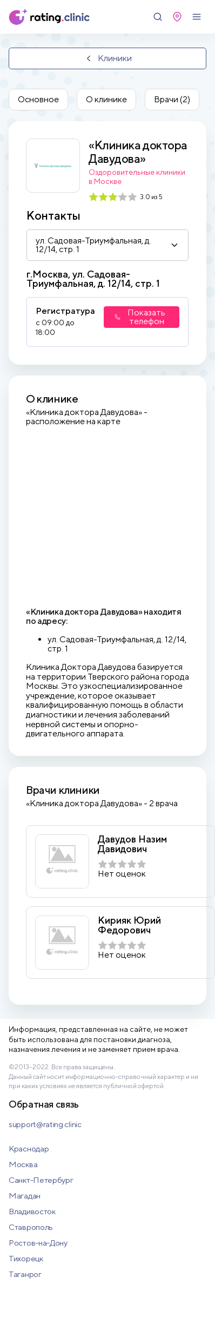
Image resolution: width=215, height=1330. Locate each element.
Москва (23, 1164)
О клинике (106, 99)
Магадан (25, 1195)
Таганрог (25, 1274)
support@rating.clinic (45, 1124)
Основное (38, 99)
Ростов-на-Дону (38, 1242)
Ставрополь (31, 1227)
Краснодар (29, 1148)
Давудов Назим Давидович (132, 843)
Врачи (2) (172, 99)
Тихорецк (26, 1258)
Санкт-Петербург (41, 1179)
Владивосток (32, 1211)
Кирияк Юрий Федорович (129, 925)
